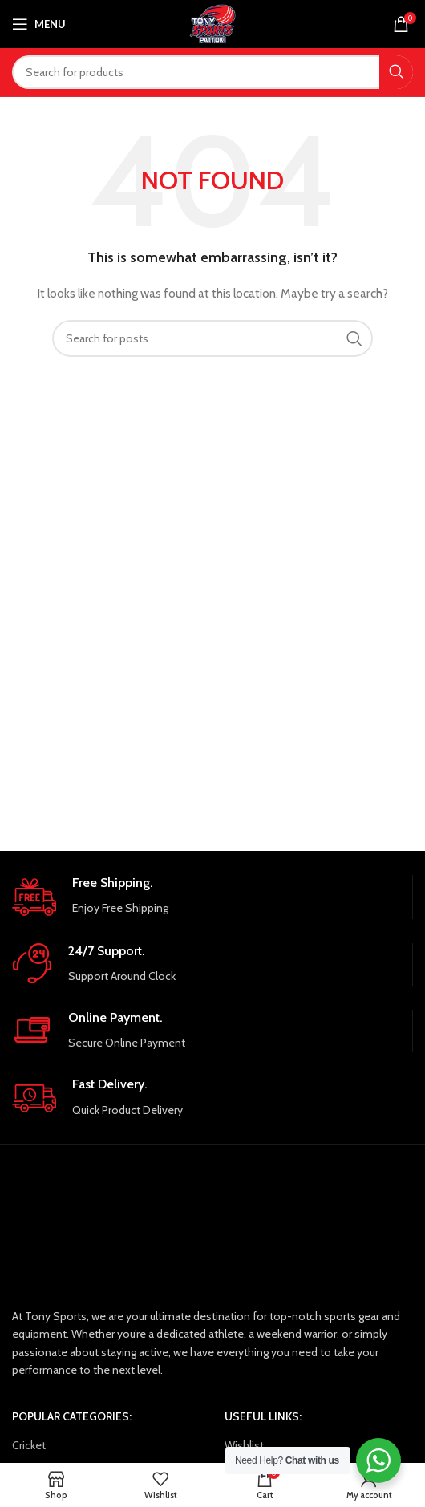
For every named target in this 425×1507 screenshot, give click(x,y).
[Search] (212, 72)
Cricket (29, 1445)
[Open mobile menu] (39, 24)
